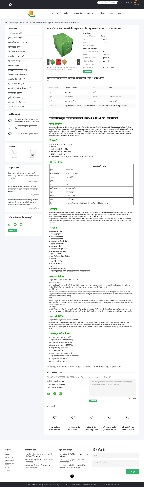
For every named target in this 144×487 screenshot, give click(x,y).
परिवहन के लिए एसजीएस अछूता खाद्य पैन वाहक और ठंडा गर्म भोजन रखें (91, 428)
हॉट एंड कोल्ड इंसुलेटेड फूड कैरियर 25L (110, 367)
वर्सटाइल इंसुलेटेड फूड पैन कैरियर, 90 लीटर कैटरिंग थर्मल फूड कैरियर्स (128, 428)
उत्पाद (11, 22)
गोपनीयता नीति (30, 485)
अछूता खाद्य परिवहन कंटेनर (16, 61)
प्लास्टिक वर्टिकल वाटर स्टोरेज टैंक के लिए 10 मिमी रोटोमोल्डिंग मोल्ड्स (39, 455)
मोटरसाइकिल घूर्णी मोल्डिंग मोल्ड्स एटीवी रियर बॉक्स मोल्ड (39, 461)
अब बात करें (128, 2)
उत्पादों (59, 13)
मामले (119, 13)
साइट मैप (7, 470)
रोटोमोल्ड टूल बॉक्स (14, 47)
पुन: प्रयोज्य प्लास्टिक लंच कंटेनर (18, 88)
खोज (119, 2)
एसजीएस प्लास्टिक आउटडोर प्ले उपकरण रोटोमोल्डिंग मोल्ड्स (38, 466)
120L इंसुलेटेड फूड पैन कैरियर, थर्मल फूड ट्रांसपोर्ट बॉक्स (73, 428)
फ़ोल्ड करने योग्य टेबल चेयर (16, 102)
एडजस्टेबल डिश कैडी (14, 79)
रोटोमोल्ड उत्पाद (13, 33)
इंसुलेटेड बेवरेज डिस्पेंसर (15, 70)
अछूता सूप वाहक (13, 65)
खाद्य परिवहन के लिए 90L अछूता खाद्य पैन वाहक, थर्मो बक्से (74, 455)
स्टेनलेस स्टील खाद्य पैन (15, 93)
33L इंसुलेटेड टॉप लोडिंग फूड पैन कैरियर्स (26, 133)
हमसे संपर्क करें (102, 13)
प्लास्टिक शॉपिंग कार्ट (14, 107)
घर (52, 13)
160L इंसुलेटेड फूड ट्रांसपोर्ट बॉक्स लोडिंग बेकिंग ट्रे (55, 428)
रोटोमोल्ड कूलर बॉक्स (15, 52)
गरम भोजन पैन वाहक (15, 56)
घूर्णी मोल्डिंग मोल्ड (14, 38)
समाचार (111, 13)
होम (6, 22)
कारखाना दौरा (78, 13)
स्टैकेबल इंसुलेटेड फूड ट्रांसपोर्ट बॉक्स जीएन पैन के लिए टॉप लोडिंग (74, 461)
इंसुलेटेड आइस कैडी (14, 84)
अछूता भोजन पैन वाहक (21, 22)
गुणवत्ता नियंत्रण (89, 13)
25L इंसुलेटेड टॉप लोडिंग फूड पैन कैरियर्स (86, 367)
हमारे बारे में (67, 13)
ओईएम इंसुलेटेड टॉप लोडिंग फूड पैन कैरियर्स (62, 367)
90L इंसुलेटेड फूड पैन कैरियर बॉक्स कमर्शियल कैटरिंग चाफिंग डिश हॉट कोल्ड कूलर (73, 466)
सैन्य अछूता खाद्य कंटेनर (15, 74)
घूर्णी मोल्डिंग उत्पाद (14, 97)
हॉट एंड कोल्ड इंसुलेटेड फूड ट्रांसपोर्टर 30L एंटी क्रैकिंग (109, 428)
